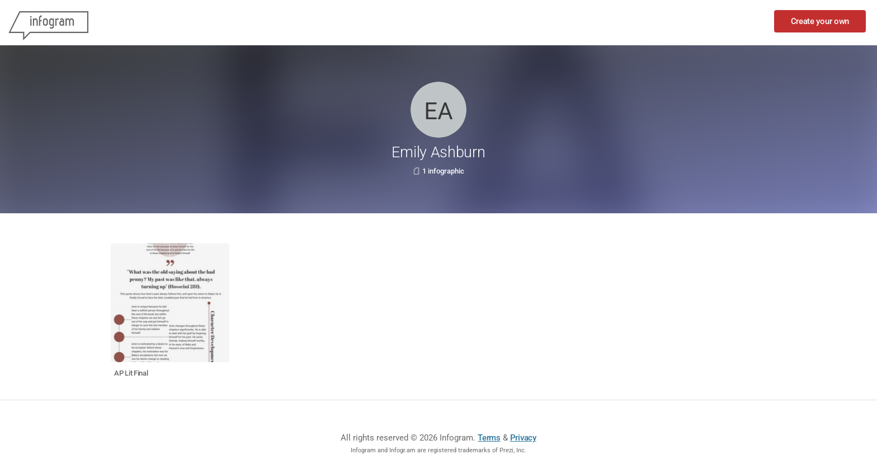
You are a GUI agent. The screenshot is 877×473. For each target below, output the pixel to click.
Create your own (820, 21)
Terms (489, 438)
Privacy (523, 438)
